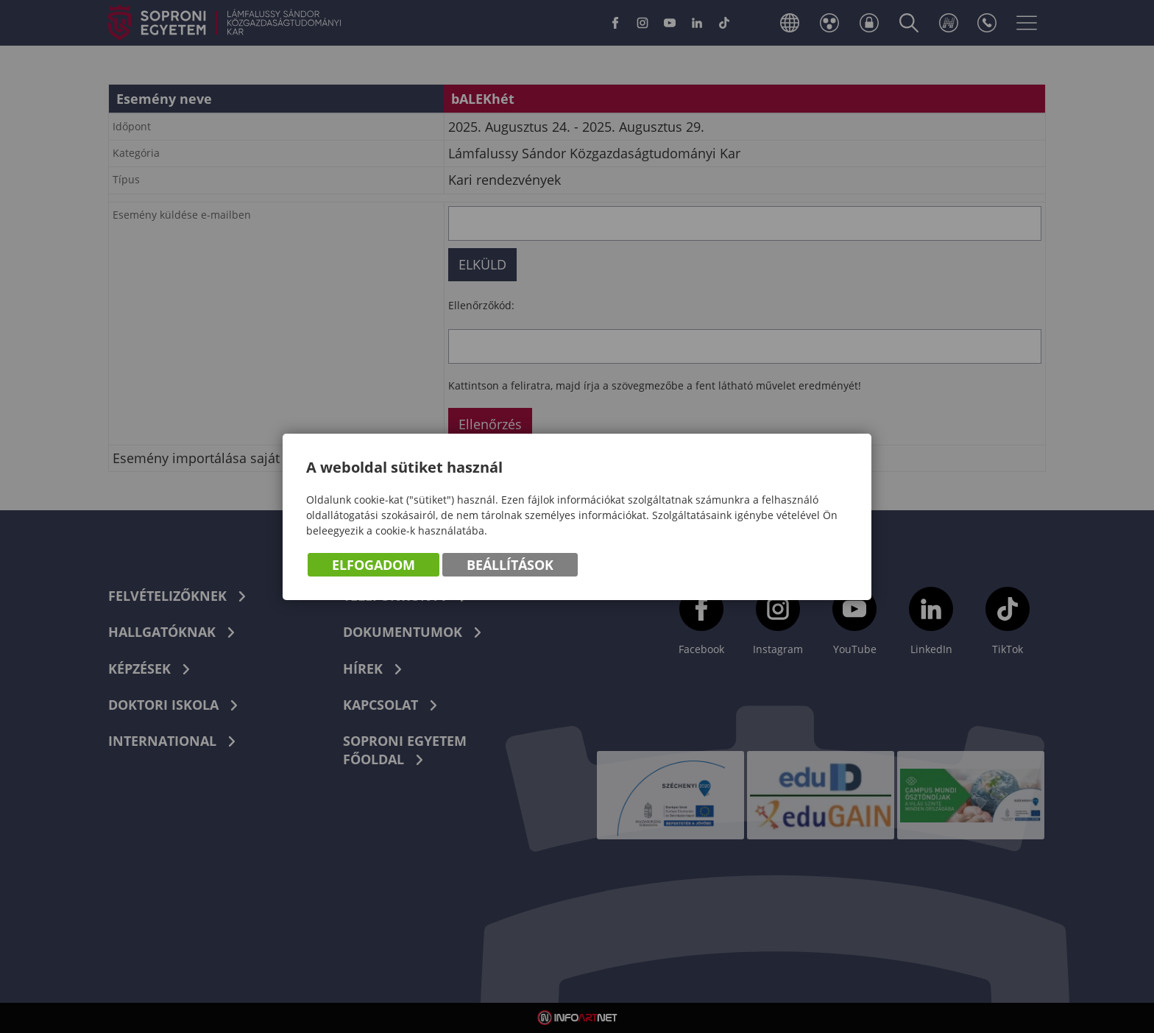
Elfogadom (373, 565)
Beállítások (510, 565)
